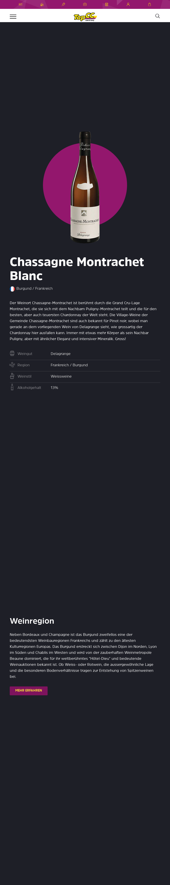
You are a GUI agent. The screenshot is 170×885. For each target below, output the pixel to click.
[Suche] (157, 16)
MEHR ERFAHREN (28, 690)
